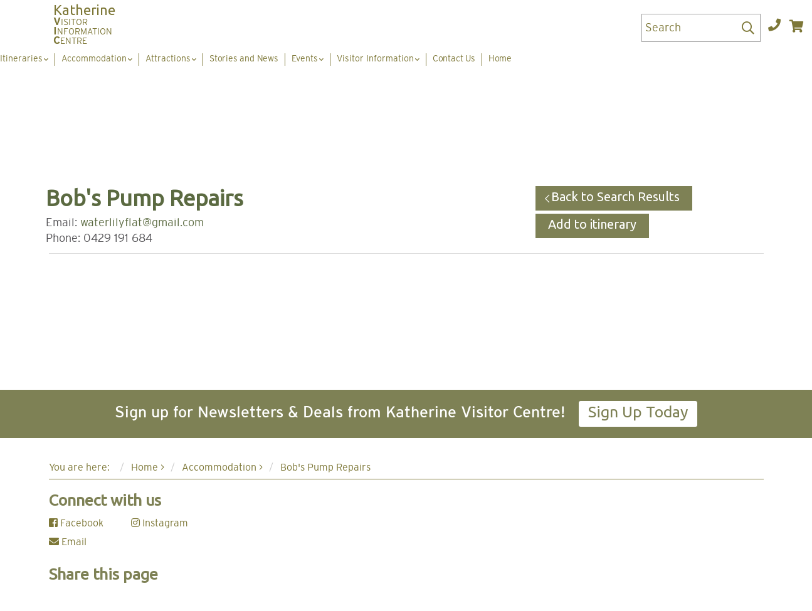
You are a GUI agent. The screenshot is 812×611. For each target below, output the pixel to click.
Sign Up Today (638, 411)
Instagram (159, 523)
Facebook (76, 523)
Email (68, 542)
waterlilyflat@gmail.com (142, 223)
